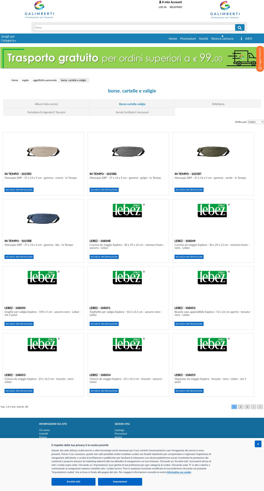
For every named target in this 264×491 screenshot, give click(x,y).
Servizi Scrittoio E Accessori (132, 112)
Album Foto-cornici (46, 104)
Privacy (43, 437)
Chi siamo (44, 430)
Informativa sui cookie (179, 472)
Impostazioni (120, 481)
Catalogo (119, 430)
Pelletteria (218, 104)
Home (173, 39)
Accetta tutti (73, 481)
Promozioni (188, 39)
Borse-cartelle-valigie (132, 104)
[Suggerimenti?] (257, 53)
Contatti (43, 433)
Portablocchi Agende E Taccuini (46, 112)
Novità (203, 39)
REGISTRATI (176, 7)
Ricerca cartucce (222, 39)
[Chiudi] (258, 444)
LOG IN (162, 7)
